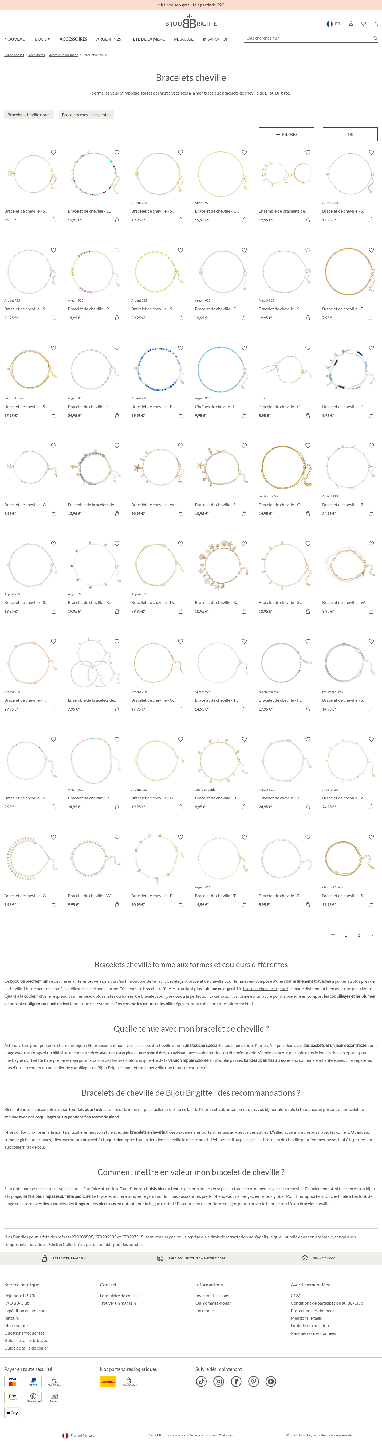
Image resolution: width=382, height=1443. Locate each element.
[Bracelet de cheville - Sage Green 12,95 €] (286, 578)
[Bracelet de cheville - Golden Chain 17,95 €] (159, 676)
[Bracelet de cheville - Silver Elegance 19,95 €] (286, 285)
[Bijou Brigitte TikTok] (201, 1381)
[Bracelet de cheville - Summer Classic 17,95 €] (350, 871)
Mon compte (16, 1325)
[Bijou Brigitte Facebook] (236, 1381)
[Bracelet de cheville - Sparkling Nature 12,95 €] (95, 187)
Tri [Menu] (350, 134)
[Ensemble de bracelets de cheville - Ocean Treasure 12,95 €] (286, 187)
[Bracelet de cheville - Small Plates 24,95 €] (95, 382)
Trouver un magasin (118, 1302)
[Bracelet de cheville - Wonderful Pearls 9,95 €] (95, 871)
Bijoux (42, 38)
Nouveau (15, 38)
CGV (295, 1295)
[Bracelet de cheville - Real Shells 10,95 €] (222, 578)
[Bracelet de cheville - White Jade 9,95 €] (350, 578)
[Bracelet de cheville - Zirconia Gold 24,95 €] (350, 774)
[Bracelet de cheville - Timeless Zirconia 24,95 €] (286, 774)
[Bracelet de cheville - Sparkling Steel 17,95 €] (32, 382)
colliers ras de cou (28, 1146)
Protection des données (312, 1310)
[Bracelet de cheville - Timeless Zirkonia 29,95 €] (32, 676)
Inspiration (216, 38)
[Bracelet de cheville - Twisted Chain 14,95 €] (222, 676)
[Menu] (286, 134)
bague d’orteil (24, 1060)
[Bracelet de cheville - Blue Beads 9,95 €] (350, 382)
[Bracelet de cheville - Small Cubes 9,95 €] (32, 774)
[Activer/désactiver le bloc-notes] (53, 152)
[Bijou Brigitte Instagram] (219, 1381)
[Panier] (376, 23)
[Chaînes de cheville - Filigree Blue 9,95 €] (222, 382)
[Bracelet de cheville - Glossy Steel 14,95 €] (286, 480)
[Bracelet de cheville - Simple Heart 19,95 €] (32, 578)
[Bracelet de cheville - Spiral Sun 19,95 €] (350, 187)
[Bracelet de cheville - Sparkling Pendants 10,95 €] (222, 480)
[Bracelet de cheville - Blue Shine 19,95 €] (159, 382)
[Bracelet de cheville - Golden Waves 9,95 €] (32, 480)
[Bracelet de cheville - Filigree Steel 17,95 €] (286, 676)
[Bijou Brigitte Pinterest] (253, 1381)
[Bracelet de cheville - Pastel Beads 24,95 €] (95, 774)
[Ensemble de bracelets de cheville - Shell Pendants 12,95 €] (95, 480)
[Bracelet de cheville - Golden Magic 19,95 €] (222, 187)
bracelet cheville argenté (265, 988)
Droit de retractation (310, 1325)
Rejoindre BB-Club (21, 1295)
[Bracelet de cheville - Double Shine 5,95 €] (286, 871)
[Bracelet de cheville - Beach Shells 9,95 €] (222, 774)
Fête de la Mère (148, 38)
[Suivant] (371, 935)
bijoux (270, 1109)
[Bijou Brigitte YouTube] (271, 1381)
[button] (350, 23)
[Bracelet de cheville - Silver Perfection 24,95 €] (32, 285)
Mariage (184, 38)
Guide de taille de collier (26, 1347)
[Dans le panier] (53, 219)
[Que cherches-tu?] (311, 38)
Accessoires (73, 38)
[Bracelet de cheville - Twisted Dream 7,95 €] (350, 285)
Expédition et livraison (24, 1310)
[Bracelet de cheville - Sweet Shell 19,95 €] (159, 187)
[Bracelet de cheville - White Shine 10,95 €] (159, 480)
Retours (11, 1317)
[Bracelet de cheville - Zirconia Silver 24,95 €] (350, 480)
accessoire (46, 1109)
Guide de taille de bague (26, 1340)
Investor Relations (212, 1295)
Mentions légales (306, 1317)
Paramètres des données (313, 1333)
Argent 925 (108, 38)
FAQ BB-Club (16, 1302)
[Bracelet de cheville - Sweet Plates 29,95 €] (159, 285)
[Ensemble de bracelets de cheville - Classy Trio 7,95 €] (95, 676)
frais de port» (179, 1435)
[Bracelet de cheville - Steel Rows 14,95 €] (350, 676)
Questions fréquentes (24, 1332)
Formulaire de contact (120, 1295)
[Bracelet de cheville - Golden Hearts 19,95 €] (159, 774)
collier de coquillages (72, 1067)
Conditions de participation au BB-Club (327, 1302)
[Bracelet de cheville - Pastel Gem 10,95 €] (159, 871)
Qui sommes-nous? (213, 1302)
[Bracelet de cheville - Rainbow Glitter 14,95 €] (95, 285)
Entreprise (205, 1310)
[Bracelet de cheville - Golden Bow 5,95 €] (286, 382)
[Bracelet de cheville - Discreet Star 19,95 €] (222, 285)
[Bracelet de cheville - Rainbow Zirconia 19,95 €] (95, 578)
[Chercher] (375, 38)
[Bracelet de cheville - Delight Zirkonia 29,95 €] (159, 578)
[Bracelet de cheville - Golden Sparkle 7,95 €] (32, 871)
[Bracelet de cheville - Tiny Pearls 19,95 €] (222, 871)
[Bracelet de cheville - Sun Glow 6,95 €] (32, 187)
